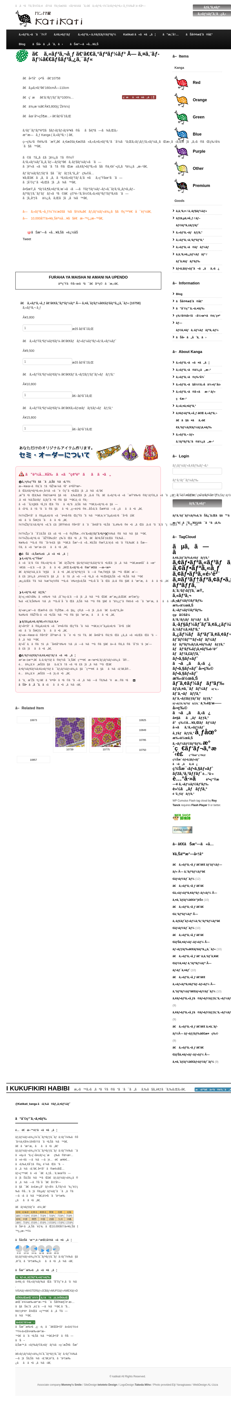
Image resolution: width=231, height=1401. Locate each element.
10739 (69, 749)
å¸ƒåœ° (206, 732)
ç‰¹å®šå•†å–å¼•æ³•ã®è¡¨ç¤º (198, 315)
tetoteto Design (107, 1384)
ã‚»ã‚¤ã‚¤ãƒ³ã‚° (186, 406)
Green (189, 117)
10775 (106, 749)
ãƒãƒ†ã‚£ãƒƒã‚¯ (187, 654)
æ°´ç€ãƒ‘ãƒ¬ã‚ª (192, 745)
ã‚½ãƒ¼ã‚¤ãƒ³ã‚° (186, 629)
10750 (142, 750)
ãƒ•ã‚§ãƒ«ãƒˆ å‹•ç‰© (193, 668)
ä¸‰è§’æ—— (210, 703)
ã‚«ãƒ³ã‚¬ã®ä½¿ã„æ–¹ (193, 369)
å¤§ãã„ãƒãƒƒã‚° (191, 718)
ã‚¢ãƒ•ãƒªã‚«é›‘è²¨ (196, 574)
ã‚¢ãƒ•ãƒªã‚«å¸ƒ (196, 567)
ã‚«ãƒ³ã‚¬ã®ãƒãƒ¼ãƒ (193, 247)
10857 (33, 759)
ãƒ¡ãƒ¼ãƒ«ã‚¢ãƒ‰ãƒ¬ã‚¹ (197, 469)
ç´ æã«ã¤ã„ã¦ (139, 97)
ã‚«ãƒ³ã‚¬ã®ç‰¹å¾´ (190, 377)
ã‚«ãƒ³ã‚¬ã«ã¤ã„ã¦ (192, 362)
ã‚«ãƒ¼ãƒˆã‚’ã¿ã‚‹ (212, 14)
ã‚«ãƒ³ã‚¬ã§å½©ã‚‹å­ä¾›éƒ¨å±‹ (198, 384)
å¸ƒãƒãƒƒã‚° (183, 733)
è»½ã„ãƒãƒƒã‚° (190, 789)
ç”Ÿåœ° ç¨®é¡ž (197, 755)
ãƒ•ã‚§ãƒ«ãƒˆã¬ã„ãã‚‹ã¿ (198, 268)
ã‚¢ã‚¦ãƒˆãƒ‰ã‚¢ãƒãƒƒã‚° (191, 557)
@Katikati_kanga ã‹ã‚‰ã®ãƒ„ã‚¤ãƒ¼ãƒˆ (42, 1104)
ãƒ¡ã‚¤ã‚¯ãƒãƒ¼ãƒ (192, 688)
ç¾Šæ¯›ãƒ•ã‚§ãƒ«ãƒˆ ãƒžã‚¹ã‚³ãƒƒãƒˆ (193, 771)
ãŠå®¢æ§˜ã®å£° (199, 34)
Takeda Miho (143, 1384)
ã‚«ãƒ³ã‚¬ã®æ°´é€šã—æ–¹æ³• (90, 567)
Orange (190, 100)
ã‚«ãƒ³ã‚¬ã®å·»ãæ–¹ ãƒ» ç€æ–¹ (195, 395)
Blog (22, 44)
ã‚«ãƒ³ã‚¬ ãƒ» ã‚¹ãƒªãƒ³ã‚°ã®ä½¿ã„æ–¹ (195, 438)
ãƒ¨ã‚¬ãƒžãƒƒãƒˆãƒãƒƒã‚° (192, 698)
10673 (33, 720)
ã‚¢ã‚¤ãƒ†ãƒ (62, 34)
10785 (142, 740)
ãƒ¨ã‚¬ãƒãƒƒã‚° (187, 693)
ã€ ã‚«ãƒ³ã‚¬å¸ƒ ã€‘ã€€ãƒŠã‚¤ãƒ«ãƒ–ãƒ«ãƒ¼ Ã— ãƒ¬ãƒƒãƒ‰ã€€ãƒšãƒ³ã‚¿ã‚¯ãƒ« (194, 942)
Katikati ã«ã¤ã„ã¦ (139, 34)
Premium (192, 185)
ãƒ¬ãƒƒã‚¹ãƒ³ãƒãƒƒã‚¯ (186, 703)
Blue (188, 134)
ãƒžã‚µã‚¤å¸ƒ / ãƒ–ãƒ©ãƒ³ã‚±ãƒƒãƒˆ (188, 222)
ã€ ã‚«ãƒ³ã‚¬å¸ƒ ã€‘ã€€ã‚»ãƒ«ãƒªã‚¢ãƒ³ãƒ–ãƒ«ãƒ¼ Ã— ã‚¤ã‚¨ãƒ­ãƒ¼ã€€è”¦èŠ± (195, 892)
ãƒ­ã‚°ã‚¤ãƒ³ (212, 7)
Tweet (27, 239)
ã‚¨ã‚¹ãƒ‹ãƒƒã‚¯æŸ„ (188, 590)
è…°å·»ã (189, 778)
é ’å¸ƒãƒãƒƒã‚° (183, 793)
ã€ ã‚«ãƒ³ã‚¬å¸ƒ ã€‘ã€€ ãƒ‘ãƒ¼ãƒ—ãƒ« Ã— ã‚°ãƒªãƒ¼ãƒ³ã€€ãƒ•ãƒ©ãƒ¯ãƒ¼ (197, 871)
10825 (142, 720)
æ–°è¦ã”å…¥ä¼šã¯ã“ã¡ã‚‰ (197, 522)
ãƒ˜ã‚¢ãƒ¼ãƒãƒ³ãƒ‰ (198, 683)
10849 (142, 730)
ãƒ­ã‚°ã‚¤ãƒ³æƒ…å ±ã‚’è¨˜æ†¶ (195, 495)
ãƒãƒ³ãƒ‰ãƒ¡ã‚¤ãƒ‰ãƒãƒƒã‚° (199, 644)
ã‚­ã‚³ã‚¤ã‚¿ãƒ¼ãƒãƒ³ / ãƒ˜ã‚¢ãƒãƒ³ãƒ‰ (191, 258)
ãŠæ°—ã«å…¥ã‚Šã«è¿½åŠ (55, 232)
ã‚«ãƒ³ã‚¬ (182, 595)
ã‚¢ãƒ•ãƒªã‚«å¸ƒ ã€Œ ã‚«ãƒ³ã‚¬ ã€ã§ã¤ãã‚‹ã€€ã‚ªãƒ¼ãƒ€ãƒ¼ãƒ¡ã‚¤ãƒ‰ (196, 420)
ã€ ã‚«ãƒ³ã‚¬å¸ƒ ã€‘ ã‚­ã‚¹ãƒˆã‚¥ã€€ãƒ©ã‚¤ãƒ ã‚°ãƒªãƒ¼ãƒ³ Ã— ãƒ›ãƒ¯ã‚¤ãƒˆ (196, 963)
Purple (189, 151)
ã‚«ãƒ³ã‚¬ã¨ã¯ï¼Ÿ (33, 34)
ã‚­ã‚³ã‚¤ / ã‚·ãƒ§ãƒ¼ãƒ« (191, 211)
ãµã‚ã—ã (191, 549)
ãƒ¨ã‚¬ (215, 689)
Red (187, 82)
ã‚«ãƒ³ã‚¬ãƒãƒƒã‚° (189, 232)
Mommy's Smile (71, 1384)
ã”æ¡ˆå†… (171, 34)
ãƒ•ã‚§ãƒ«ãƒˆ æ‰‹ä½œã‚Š (185, 676)
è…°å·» (208, 774)
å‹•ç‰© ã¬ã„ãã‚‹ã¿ (192, 710)
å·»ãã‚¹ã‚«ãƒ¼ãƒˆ (188, 727)
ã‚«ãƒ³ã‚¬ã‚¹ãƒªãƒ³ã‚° (190, 240)
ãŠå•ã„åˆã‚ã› (47, 44)
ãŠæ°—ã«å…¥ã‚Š (84, 44)
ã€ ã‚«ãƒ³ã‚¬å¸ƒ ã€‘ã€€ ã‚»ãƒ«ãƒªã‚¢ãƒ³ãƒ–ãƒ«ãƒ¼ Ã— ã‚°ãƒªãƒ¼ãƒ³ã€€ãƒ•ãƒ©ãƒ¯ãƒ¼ (194, 984)
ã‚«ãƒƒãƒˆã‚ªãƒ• (97, 533)
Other (189, 168)
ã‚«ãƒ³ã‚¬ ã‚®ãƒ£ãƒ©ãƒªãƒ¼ (97, 34)
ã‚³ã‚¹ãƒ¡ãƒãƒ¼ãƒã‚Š (191, 619)
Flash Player (199, 805)
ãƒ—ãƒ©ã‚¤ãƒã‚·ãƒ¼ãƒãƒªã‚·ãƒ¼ (197, 326)
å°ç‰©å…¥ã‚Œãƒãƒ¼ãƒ (196, 722)
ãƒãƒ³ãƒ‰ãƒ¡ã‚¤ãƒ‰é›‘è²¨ (195, 649)
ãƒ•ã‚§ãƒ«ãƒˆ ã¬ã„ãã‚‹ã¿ (192, 661)
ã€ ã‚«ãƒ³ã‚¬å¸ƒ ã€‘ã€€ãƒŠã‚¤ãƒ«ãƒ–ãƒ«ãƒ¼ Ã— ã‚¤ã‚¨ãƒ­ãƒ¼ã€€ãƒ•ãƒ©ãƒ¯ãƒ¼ (193, 1054)
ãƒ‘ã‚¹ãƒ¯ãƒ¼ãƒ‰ (197, 483)
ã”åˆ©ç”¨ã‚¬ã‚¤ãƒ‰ (190, 308)
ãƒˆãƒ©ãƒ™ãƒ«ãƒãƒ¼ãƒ (196, 639)
